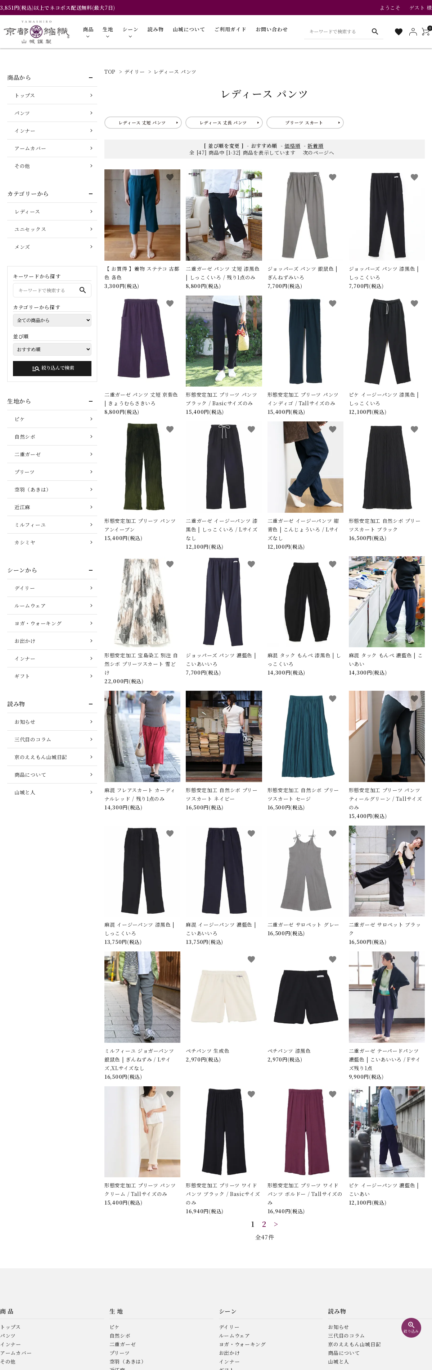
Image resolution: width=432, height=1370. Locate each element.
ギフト (22, 676)
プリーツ (24, 471)
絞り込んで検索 (53, 368)
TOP (110, 71)
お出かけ (25, 640)
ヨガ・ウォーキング (38, 623)
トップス (24, 95)
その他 (22, 165)
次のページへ (318, 152)
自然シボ (25, 436)
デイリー (134, 71)
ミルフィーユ (30, 524)
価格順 (292, 145)
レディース (27, 211)
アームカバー (30, 148)
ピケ (19, 419)
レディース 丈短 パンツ (142, 122)
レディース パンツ (175, 71)
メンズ (22, 246)
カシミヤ (25, 542)
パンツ (22, 113)
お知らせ (25, 721)
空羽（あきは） (32, 489)
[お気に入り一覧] (399, 32)
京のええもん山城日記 (40, 757)
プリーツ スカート (304, 122)
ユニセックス (30, 229)
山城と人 (25, 792)
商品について (30, 774)
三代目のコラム (32, 739)
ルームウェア (30, 605)
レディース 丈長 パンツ (223, 122)
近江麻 (22, 507)
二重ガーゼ (27, 454)
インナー (25, 130)
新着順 (315, 145)
